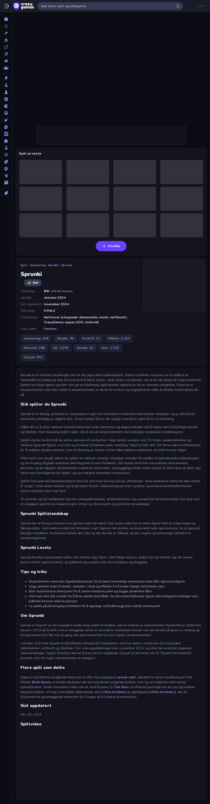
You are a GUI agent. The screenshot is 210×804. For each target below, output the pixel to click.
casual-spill (126, 677)
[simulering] (6, 147)
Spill (24, 265)
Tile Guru (121, 687)
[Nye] (6, 32)
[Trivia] (6, 182)
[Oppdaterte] (6, 46)
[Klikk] (6, 119)
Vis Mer (111, 246)
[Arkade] (6, 85)
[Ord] (6, 133)
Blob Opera (41, 682)
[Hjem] (6, 19)
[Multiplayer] (6, 60)
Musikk (53, 265)
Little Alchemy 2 (163, 692)
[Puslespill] (6, 140)
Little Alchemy (114, 692)
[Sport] (6, 161)
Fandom (50, 329)
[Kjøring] (6, 113)
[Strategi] (6, 168)
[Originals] (6, 53)
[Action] (6, 78)
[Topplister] (6, 67)
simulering (38, 265)
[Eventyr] (6, 99)
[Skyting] (6, 154)
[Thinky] (6, 175)
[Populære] (6, 39)
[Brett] (6, 92)
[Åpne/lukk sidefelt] (6, 6)
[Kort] (6, 126)
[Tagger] (6, 193)
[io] (6, 106)
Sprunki (66, 265)
